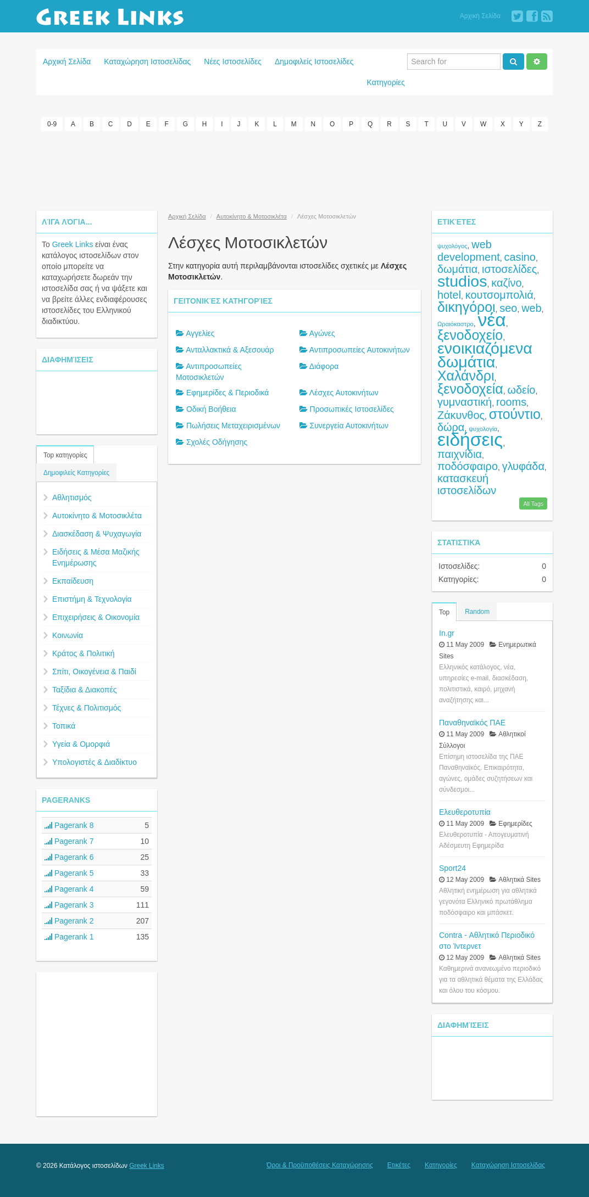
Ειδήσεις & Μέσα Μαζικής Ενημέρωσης (96, 557)
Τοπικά (63, 725)
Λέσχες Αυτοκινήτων (344, 392)
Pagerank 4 (69, 888)
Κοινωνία (67, 634)
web (531, 307)
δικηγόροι (466, 306)
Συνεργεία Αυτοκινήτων (349, 425)
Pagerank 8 (69, 824)
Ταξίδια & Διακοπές (84, 689)
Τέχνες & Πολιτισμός (86, 707)
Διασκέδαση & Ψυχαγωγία (96, 533)
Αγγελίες (200, 332)
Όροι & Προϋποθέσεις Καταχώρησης (319, 1164)
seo (508, 307)
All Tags (533, 502)
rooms (511, 401)
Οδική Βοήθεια (211, 408)
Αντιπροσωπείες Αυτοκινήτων (359, 349)
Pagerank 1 (69, 936)
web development (468, 250)
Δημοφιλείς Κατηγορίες (76, 472)
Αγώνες (322, 332)
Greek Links (72, 243)
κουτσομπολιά (499, 294)
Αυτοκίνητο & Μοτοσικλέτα (97, 515)
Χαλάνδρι (465, 375)
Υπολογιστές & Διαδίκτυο (94, 761)
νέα (492, 319)
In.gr (446, 632)
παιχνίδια (459, 454)
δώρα (450, 427)
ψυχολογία (483, 428)
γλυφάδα (523, 466)
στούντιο (515, 413)
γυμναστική (464, 401)
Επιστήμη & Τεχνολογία (92, 598)
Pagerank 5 (69, 872)
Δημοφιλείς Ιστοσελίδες (314, 61)
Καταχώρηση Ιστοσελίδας (147, 61)
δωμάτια (457, 268)
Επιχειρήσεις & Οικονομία (96, 616)
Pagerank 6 (69, 856)
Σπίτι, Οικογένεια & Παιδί (94, 671)
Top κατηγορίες (65, 454)
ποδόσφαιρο (467, 466)
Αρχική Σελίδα (480, 16)
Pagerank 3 (69, 904)
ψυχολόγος (452, 245)
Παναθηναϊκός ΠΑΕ (472, 721)
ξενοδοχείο (470, 334)
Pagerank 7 (69, 840)
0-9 (52, 124)
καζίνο (506, 282)
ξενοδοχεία (470, 388)
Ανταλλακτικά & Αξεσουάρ (230, 349)
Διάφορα (323, 365)
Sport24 (452, 867)
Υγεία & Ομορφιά (81, 743)
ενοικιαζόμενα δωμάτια (484, 354)
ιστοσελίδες (509, 268)
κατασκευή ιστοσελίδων (466, 484)
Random (477, 610)
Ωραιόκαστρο (455, 323)
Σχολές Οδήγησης (216, 441)
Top (444, 611)
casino (520, 256)
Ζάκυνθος (461, 415)
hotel (449, 294)
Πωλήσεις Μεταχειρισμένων (233, 425)
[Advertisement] (294, 169)
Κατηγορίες (386, 82)
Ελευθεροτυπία (465, 811)
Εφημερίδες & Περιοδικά (227, 392)
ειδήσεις (470, 439)
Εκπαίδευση (72, 580)
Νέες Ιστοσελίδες (233, 61)
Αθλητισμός (72, 497)
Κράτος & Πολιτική (83, 652)
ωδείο (522, 389)
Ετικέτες (398, 1164)
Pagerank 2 (69, 920)
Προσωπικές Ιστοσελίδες (352, 408)
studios (462, 280)
